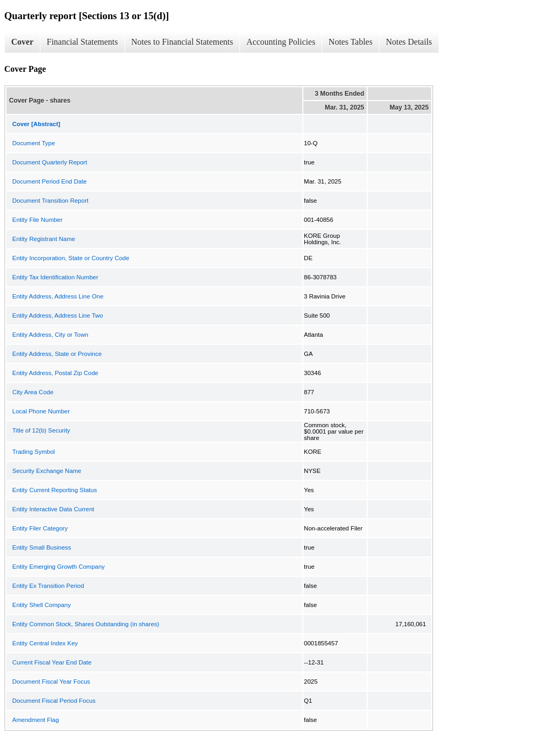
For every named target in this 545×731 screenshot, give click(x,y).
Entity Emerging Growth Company (58, 566)
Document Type (33, 143)
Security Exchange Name (46, 471)
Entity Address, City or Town (50, 334)
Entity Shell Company (41, 605)
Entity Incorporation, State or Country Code (70, 258)
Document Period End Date (49, 181)
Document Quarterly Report (49, 162)
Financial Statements (82, 41)
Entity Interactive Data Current (53, 509)
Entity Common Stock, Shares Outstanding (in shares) (85, 624)
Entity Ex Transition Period (48, 586)
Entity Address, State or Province (57, 354)
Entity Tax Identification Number (55, 277)
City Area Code (32, 392)
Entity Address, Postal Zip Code (55, 373)
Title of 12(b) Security (41, 430)
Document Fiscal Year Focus (51, 681)
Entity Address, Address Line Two (57, 315)
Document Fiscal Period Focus (54, 700)
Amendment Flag (35, 720)
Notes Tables (350, 41)
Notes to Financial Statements (182, 41)
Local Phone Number (41, 411)
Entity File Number (37, 220)
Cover (22, 41)
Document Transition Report (50, 200)
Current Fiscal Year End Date (52, 662)
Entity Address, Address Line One (57, 296)
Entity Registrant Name (43, 239)
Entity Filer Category (40, 528)
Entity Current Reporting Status (54, 490)
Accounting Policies (280, 41)
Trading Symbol (33, 451)
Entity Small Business (41, 547)
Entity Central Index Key (45, 643)
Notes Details (409, 41)
